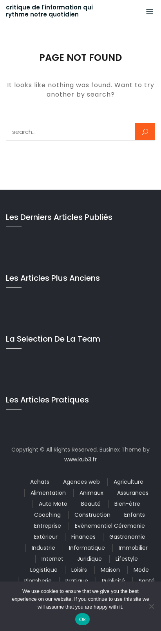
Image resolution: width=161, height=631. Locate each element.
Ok (82, 619)
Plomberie (38, 581)
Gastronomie (127, 537)
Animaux (91, 493)
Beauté (91, 504)
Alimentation (48, 493)
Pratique (76, 581)
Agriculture (128, 482)
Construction (92, 515)
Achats (39, 482)
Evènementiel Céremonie (110, 526)
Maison (110, 570)
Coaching (47, 515)
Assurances (132, 493)
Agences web (81, 482)
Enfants (134, 515)
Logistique (44, 570)
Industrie (43, 548)
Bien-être (127, 504)
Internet (52, 559)
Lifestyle (127, 559)
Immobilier (133, 548)
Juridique (89, 559)
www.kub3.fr (80, 459)
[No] (151, 606)
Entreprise (47, 526)
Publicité (113, 581)
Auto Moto (53, 504)
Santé (147, 581)
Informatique (87, 548)
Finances (83, 537)
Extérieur (46, 537)
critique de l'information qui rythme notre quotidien (49, 11)
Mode (141, 570)
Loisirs (79, 570)
